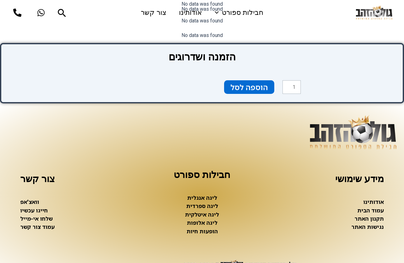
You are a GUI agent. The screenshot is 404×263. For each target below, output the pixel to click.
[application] (218, 12)
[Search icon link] (61, 14)
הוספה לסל (249, 87)
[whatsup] (41, 12)
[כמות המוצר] (291, 87)
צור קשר (153, 12)
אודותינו (190, 12)
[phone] (17, 12)
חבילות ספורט (239, 12)
